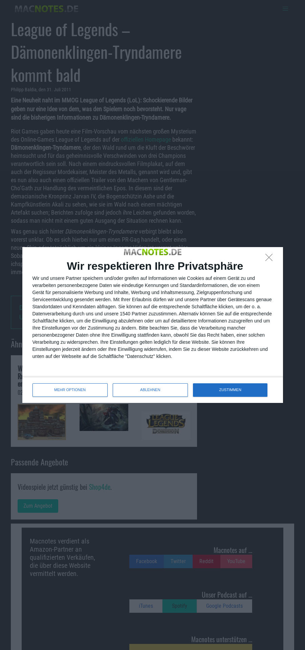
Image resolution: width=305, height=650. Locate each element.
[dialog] (152, 325)
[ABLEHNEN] (270, 259)
